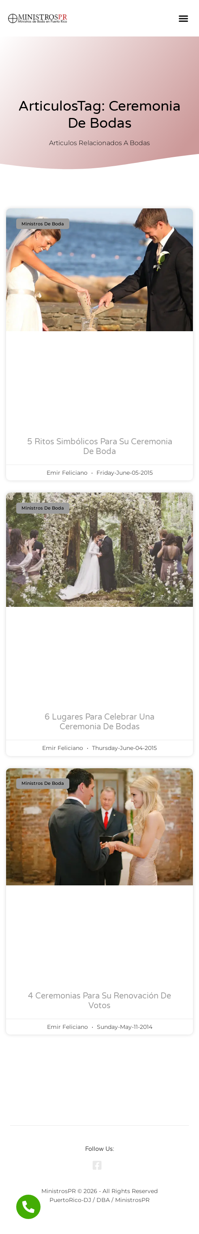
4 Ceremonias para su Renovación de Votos (99, 1001)
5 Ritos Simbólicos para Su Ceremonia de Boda (99, 446)
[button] (183, 18)
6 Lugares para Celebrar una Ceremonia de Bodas (99, 722)
